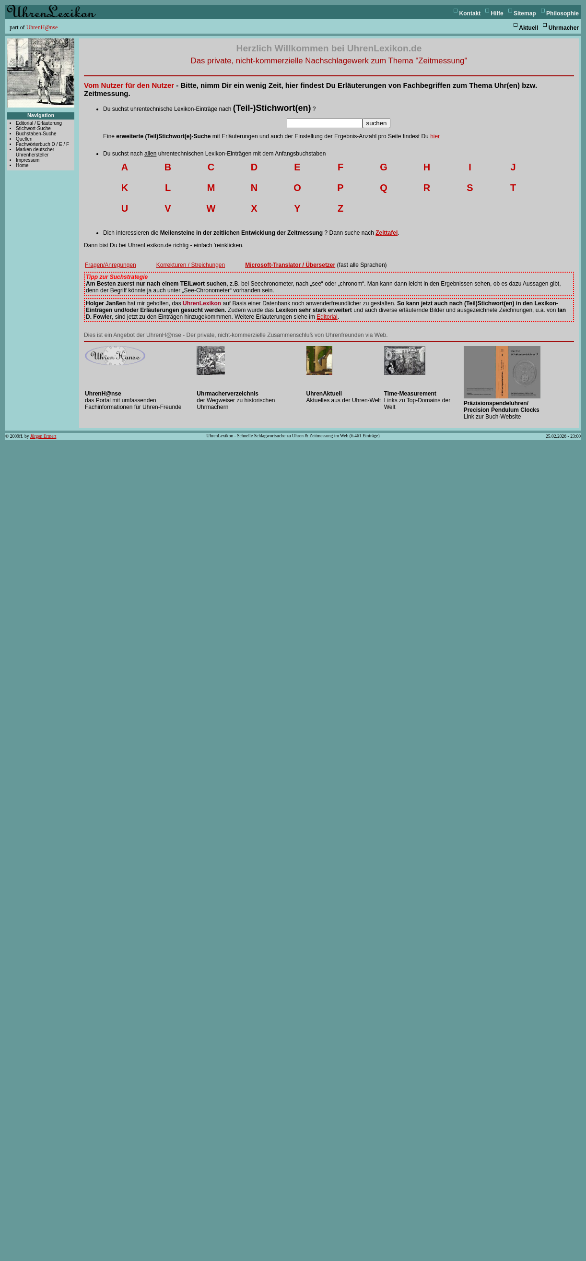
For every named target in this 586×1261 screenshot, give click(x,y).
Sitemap (525, 13)
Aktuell (528, 27)
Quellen (24, 139)
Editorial (326, 316)
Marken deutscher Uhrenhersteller (35, 152)
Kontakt (470, 13)
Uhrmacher (564, 27)
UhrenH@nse (42, 27)
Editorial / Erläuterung (39, 123)
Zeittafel (386, 232)
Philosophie (562, 13)
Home (22, 165)
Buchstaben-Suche (36, 133)
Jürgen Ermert (43, 436)
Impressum (27, 160)
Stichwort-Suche (33, 128)
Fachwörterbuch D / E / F (42, 144)
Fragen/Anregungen (110, 265)
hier (435, 136)
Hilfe (497, 13)
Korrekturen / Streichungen (190, 265)
